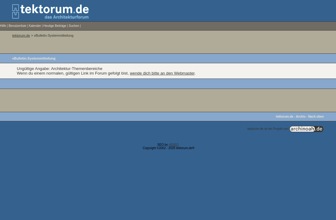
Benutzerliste (17, 26)
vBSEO (174, 144)
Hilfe (3, 26)
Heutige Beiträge (54, 26)
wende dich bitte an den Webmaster (162, 73)
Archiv (300, 116)
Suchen (74, 26)
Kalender (35, 26)
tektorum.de (21, 35)
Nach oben (316, 116)
